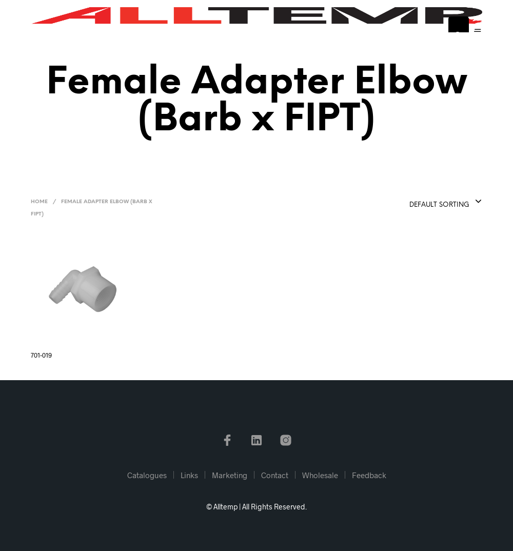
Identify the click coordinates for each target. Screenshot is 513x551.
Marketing (229, 475)
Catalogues (147, 475)
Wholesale (320, 475)
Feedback (369, 475)
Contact (274, 475)
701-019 (41, 355)
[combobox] (419, 202)
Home (39, 202)
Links (189, 475)
